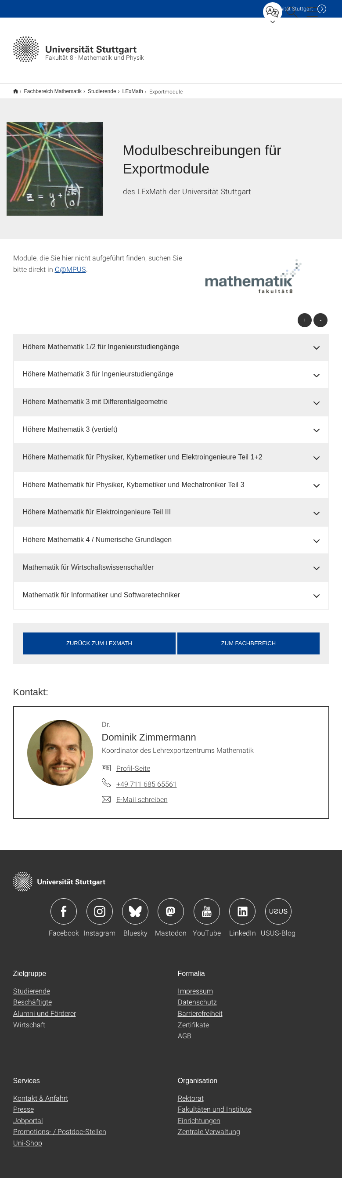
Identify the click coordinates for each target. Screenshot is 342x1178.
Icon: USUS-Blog (278, 906)
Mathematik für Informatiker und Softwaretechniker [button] (101, 589)
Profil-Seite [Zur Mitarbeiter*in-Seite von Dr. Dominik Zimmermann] (133, 762)
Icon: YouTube (207, 906)
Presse (23, 1103)
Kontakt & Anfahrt (40, 1092)
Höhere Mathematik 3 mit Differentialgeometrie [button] (95, 396)
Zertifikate (193, 1018)
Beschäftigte (32, 996)
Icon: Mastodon (171, 906)
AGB (184, 1029)
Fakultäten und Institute (215, 1103)
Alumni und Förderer (44, 1007)
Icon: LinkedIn (242, 906)
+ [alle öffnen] (305, 314)
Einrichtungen (199, 1114)
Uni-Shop (27, 1137)
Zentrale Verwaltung (209, 1125)
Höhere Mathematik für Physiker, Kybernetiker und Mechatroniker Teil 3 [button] (134, 479)
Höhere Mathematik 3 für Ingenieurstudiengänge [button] (98, 368)
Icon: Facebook (63, 906)
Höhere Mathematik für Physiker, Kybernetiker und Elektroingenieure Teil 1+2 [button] (143, 451)
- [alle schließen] (320, 314)
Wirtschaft (29, 1018)
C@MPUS (70, 263)
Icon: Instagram (99, 906)
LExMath (128, 88)
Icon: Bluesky (135, 906)
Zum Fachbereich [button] (248, 637)
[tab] (171, 341)
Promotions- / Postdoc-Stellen (59, 1125)
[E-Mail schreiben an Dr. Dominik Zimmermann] (135, 793)
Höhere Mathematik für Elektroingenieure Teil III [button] (97, 506)
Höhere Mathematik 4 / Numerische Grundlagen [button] (97, 534)
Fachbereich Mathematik (48, 88)
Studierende (97, 88)
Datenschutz (197, 996)
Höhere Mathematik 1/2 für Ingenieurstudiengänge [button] (101, 341)
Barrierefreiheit (200, 1007)
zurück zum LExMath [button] (99, 637)
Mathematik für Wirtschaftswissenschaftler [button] (88, 561)
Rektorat (191, 1092)
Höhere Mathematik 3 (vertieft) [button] (70, 423)
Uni (289, 8)
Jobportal (28, 1114)
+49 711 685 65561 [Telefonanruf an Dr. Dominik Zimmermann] (146, 778)
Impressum (195, 985)
